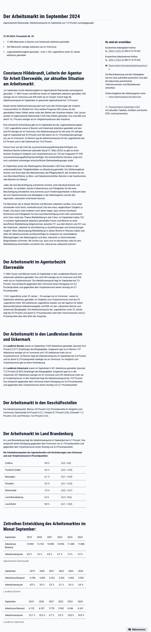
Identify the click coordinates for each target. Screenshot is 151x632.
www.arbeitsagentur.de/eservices (125, 96)
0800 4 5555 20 (116, 51)
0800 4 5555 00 (116, 60)
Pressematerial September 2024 (124, 107)
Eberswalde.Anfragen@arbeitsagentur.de (128, 67)
